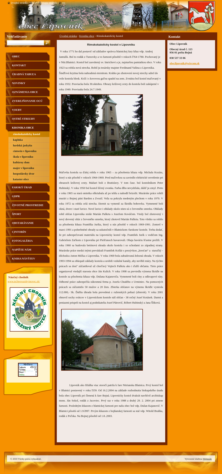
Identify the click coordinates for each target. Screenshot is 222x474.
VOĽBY (17, 109)
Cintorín (19, 231)
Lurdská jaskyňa (22, 145)
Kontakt (19, 65)
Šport (16, 214)
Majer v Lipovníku (23, 168)
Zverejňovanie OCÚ (27, 100)
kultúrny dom (21, 162)
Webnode (207, 458)
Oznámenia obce (25, 92)
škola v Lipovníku (23, 156)
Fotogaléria (22, 240)
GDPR (16, 196)
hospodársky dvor (23, 173)
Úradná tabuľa (24, 74)
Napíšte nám (21, 249)
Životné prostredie (27, 205)
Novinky (18, 83)
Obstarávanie (23, 223)
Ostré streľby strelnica (23, 120)
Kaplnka (18, 139)
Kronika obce (86, 36)
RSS (63, 2)
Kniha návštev (23, 258)
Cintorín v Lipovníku (24, 151)
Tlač (35, 2)
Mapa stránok (49, 2)
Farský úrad (22, 187)
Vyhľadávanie (17, 36)
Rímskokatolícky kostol (26, 134)
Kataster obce (21, 179)
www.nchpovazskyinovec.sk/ (24, 281)
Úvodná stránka (68, 36)
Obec (16, 56)
